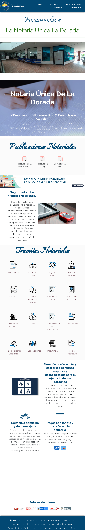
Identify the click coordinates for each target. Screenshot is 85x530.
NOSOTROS (54, 4)
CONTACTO (58, 7)
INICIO (40, 4)
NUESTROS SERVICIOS (73, 4)
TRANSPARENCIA (75, 7)
